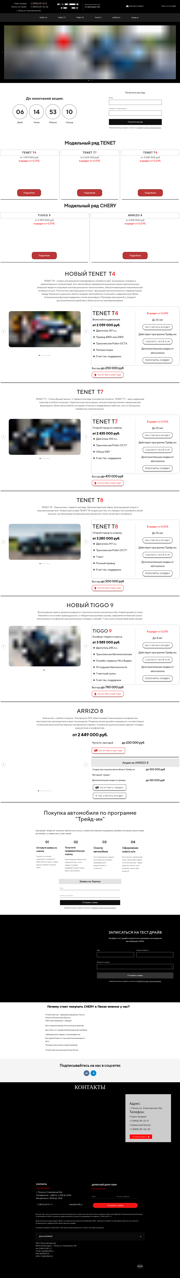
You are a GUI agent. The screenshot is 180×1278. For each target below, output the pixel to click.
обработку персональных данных (149, 128)
